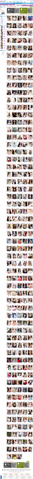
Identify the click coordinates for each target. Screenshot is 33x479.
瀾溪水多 (4, 27)
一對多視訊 (30, 184)
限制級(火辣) (24, 14)
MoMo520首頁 (28, 0)
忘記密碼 (4, 14)
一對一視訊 (30, 102)
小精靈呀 (4, 41)
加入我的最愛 (31, 0)
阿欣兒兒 (4, 34)
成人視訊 (2, 23)
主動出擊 (4, 43)
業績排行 (2, 17)
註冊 (3, 14)
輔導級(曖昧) (28, 14)
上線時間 (2, 18)
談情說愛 (2, 22)
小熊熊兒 (4, 48)
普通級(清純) (31, 14)
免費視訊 (20, 28)
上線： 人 (3, 51)
